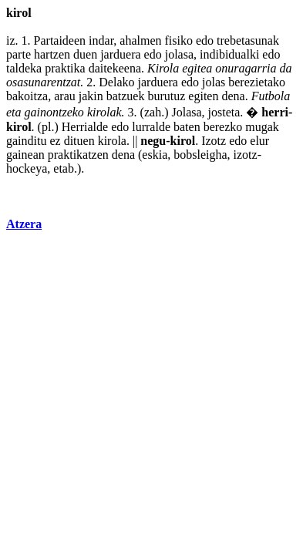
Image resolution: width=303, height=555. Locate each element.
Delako (116, 82)
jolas (213, 82)
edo (205, 40)
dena (232, 96)
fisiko (179, 40)
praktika (65, 68)
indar (101, 40)
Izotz (213, 140)
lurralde (151, 126)
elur (259, 140)
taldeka (24, 68)
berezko (223, 126)
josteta (224, 112)
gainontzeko (54, 112)
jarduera (120, 54)
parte (18, 54)
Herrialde (85, 126)
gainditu (26, 140)
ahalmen (140, 40)
